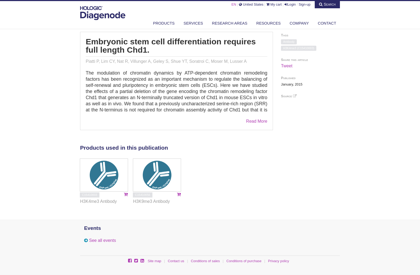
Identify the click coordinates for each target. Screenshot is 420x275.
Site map (154, 261)
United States (251, 4)
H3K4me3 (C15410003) (298, 48)
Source (289, 96)
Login (290, 4)
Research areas (229, 23)
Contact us (176, 261)
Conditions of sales (205, 261)
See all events (102, 240)
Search (327, 4)
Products (164, 23)
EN (233, 4)
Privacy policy (278, 261)
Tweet (286, 66)
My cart (274, 4)
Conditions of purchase (243, 261)
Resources (268, 23)
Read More (256, 121)
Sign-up (304, 4)
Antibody (289, 41)
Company (299, 23)
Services (193, 23)
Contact (327, 23)
